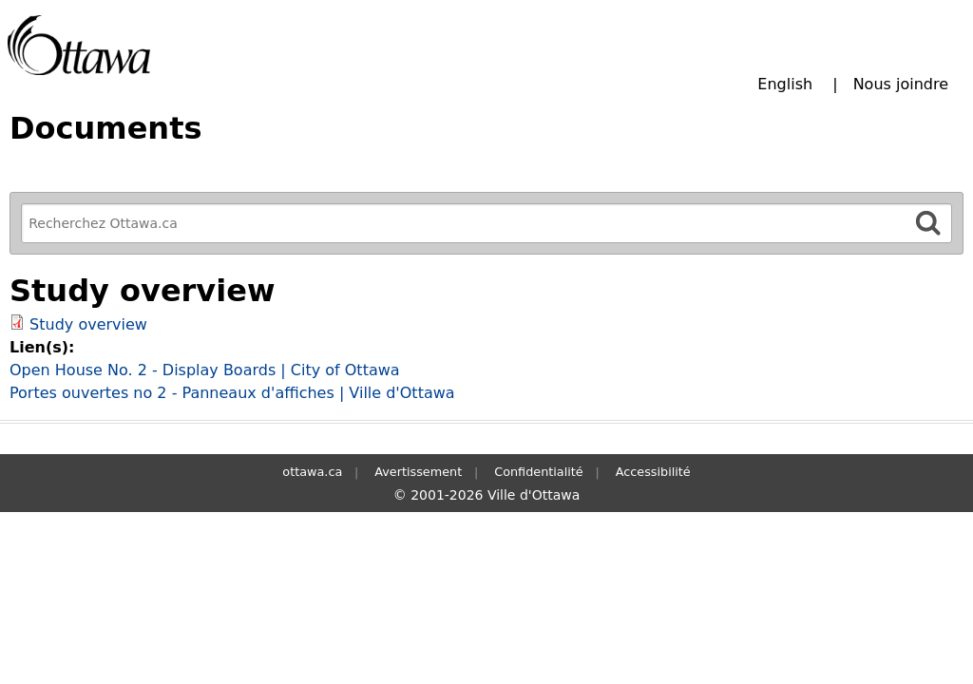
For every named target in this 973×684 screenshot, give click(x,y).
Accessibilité (653, 472)
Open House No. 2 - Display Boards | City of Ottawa (205, 370)
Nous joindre (900, 84)
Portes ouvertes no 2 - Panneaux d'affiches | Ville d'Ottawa (232, 393)
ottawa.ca (312, 472)
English (784, 84)
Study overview (88, 324)
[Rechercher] (928, 222)
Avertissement (418, 472)
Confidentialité (538, 472)
